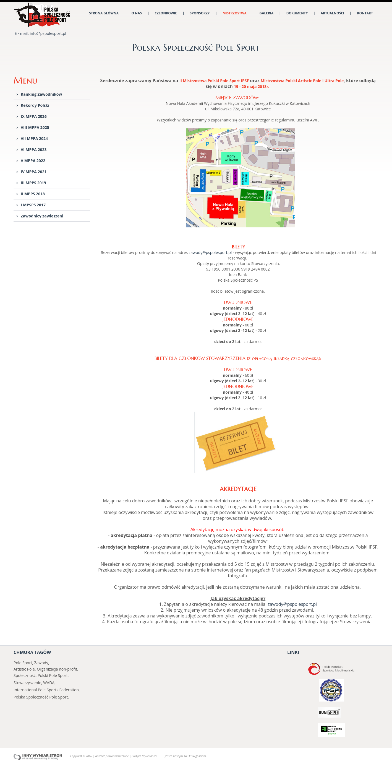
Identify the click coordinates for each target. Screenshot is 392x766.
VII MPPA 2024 (34, 138)
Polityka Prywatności (144, 756)
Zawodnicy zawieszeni (42, 216)
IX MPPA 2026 (34, 116)
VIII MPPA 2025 (35, 127)
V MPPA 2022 (33, 160)
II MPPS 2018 (33, 193)
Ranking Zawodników (41, 94)
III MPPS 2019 (33, 182)
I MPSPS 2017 (33, 204)
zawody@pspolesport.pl (210, 252)
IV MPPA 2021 (33, 171)
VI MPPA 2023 (33, 149)
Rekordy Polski (35, 105)
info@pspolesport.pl (48, 33)
